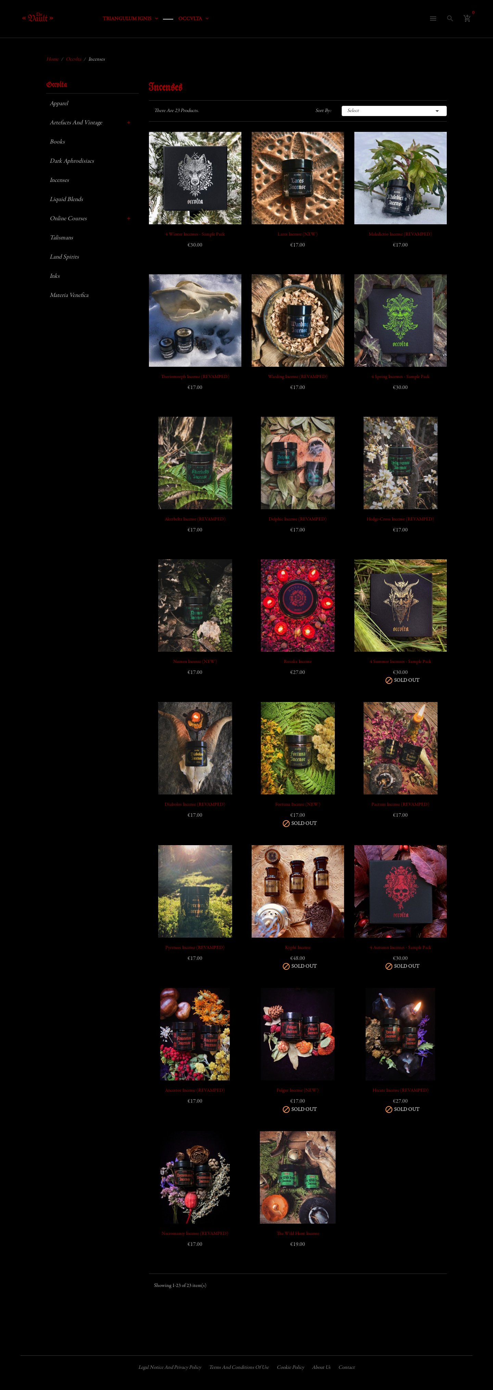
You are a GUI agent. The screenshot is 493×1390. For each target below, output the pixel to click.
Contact (346, 1367)
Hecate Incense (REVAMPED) (400, 1090)
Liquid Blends (66, 200)
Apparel (59, 104)
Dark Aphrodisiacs (72, 161)
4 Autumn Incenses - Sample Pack (400, 948)
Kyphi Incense (298, 948)
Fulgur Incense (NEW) (298, 1090)
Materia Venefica (69, 295)
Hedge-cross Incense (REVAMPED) (400, 519)
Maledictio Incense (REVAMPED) (400, 234)
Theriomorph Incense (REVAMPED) (195, 377)
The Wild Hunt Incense (298, 1233)
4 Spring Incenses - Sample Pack (400, 377)
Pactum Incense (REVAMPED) (400, 804)
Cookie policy (290, 1367)
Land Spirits (64, 257)
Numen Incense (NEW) (195, 662)
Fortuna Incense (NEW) (297, 804)
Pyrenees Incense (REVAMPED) (195, 948)
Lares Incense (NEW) (298, 234)
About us (321, 1367)
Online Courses (68, 219)
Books (57, 142)
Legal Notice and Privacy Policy (169, 1367)
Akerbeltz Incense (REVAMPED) (195, 519)
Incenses (59, 180)
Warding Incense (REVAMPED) (298, 377)
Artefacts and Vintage (76, 123)
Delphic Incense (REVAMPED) (298, 519)
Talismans (61, 238)
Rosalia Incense (298, 662)
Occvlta (56, 85)
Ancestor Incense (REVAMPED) (195, 1090)
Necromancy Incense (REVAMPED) (195, 1233)
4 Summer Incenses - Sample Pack (400, 662)
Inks (55, 276)
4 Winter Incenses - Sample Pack (195, 234)
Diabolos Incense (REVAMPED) (195, 804)
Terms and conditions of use (239, 1367)
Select (394, 111)
